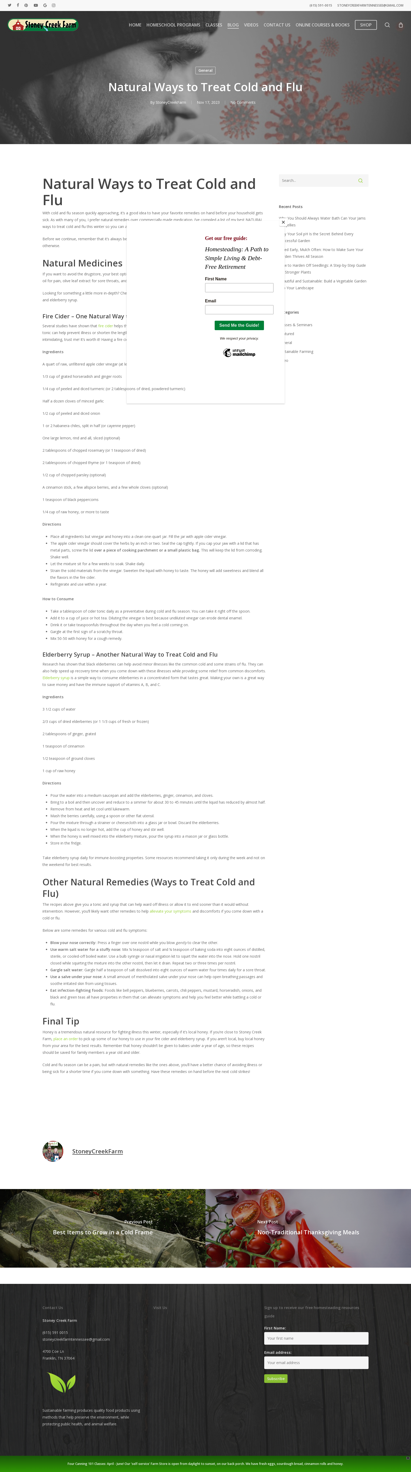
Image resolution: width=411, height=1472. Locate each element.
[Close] (283, 222)
